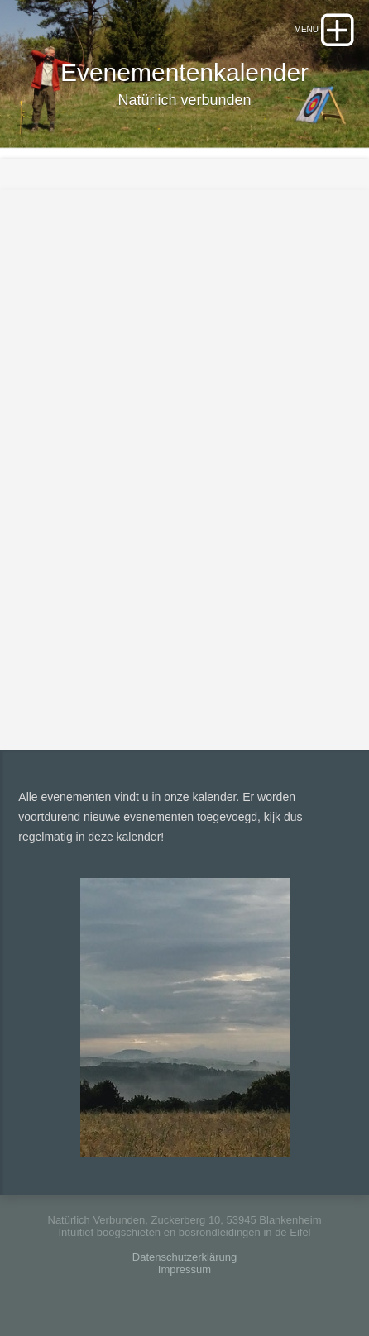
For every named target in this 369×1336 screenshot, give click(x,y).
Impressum (184, 1269)
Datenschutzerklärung (184, 1257)
